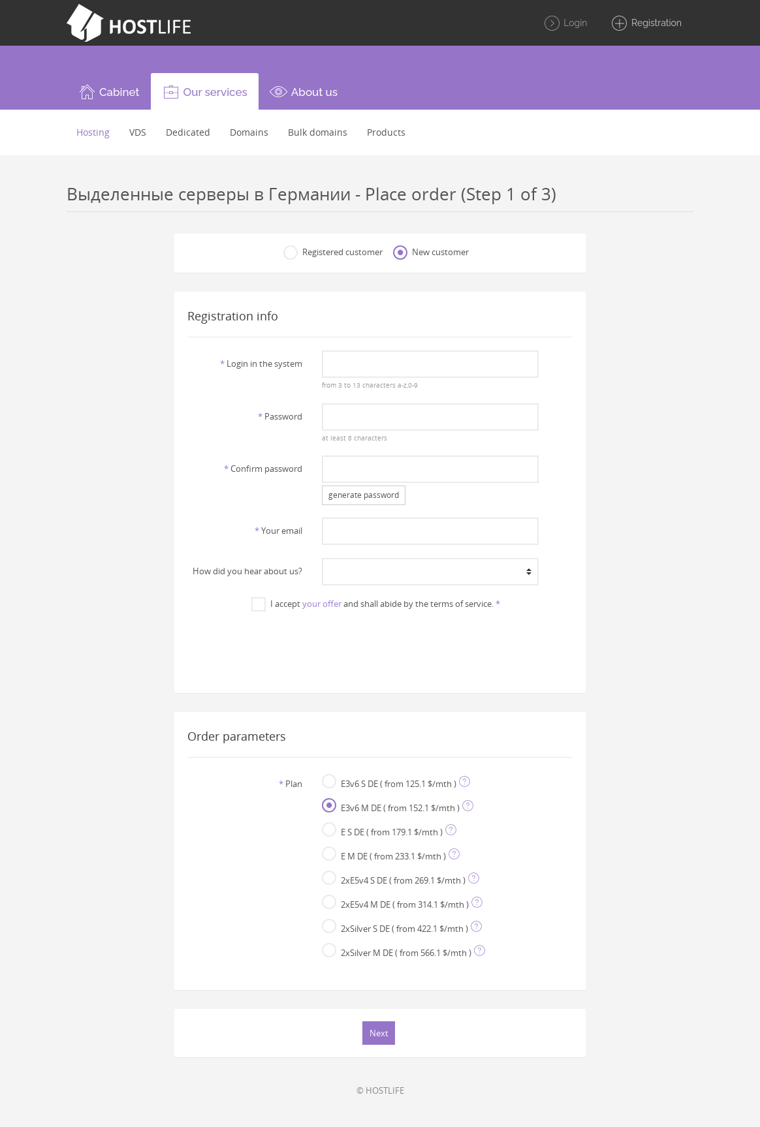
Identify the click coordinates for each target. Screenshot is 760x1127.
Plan (290, 784)
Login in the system (261, 363)
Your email (278, 530)
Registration (646, 23)
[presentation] (380, 645)
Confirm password (263, 468)
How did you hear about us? (247, 571)
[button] (109, 91)
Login (565, 23)
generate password (363, 495)
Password (280, 416)
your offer (321, 604)
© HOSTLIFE (380, 1090)
